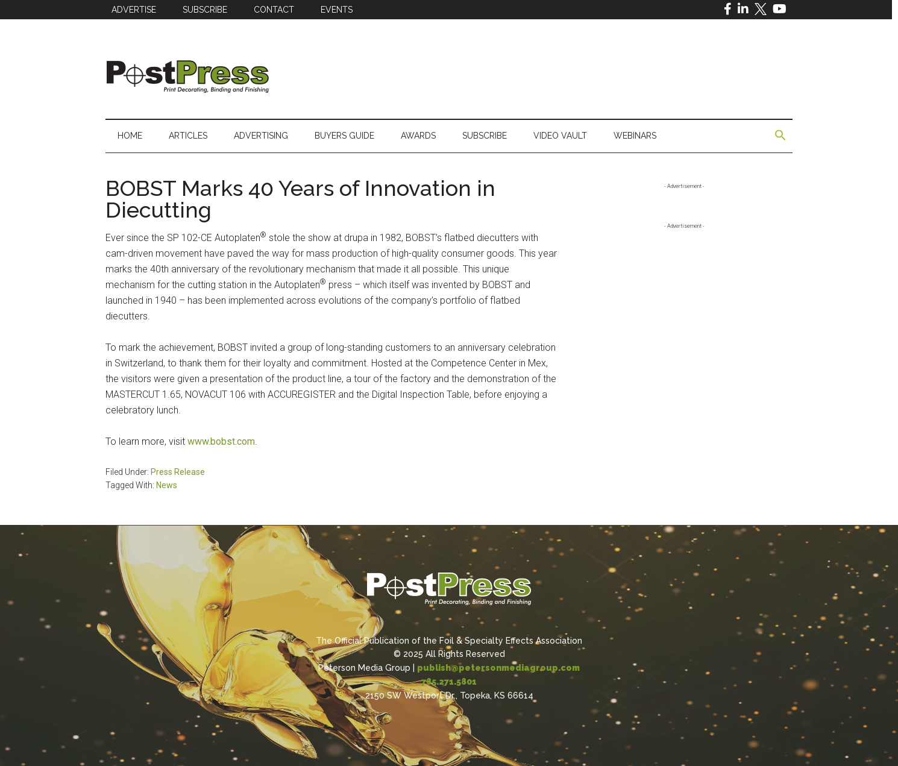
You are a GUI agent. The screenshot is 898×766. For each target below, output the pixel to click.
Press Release (178, 472)
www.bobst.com (221, 441)
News (166, 485)
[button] (780, 135)
